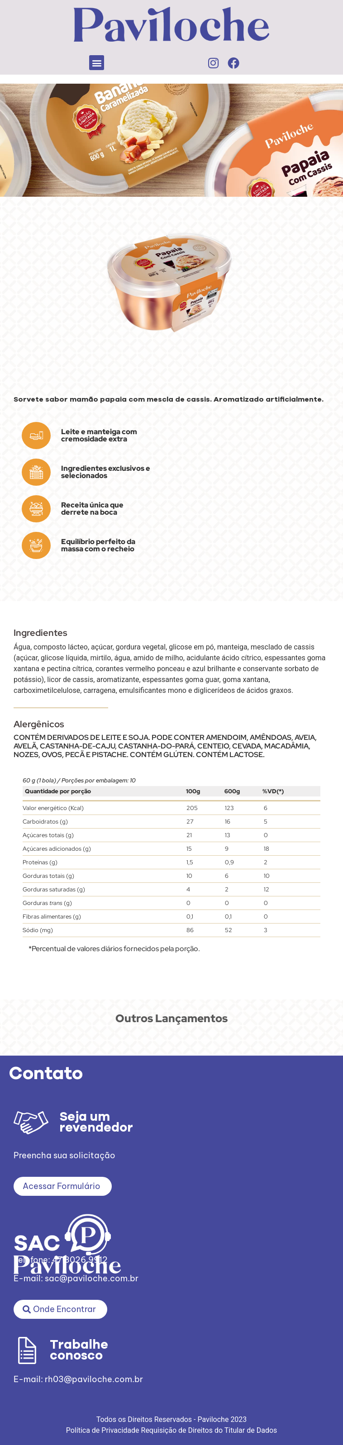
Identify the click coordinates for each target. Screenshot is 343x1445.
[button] (96, 62)
